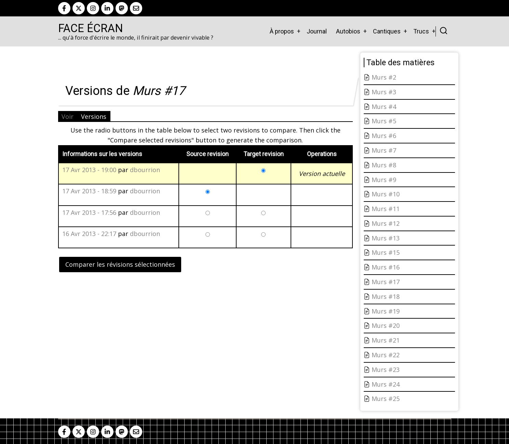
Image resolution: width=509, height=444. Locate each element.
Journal (317, 31)
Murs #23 (386, 369)
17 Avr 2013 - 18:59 (89, 191)
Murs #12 (386, 223)
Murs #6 (384, 135)
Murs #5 (384, 121)
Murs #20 (386, 325)
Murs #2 (384, 77)
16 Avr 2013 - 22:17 (89, 234)
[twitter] (78, 8)
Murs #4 (384, 106)
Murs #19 (386, 311)
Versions (93, 116)
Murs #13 (386, 238)
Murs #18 (386, 296)
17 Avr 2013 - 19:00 (89, 170)
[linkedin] (107, 8)
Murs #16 (386, 267)
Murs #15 (386, 252)
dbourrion (145, 170)
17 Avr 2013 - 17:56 (89, 212)
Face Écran (90, 28)
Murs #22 (386, 355)
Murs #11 (386, 209)
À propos (282, 31)
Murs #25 (386, 398)
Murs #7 (384, 150)
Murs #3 (384, 92)
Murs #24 (386, 384)
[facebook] (64, 8)
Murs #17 (386, 282)
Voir (67, 116)
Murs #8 (384, 165)
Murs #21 (386, 340)
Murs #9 (384, 180)
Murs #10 (386, 194)
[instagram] (93, 8)
